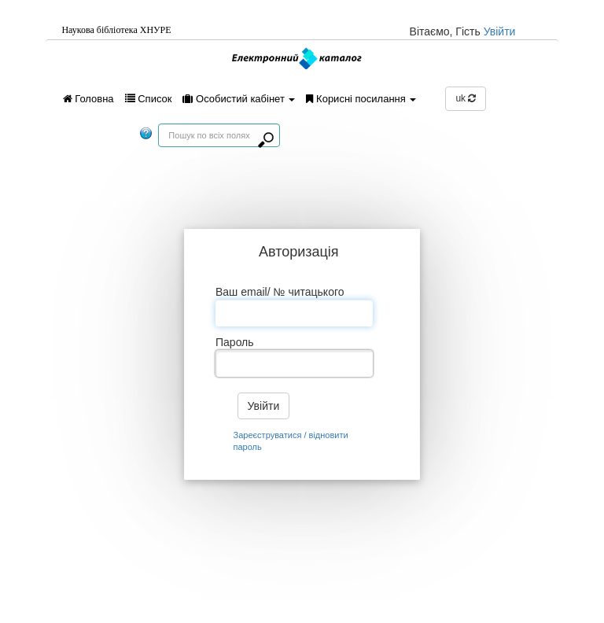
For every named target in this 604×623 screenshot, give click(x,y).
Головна (88, 99)
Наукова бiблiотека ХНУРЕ (116, 29)
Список (148, 99)
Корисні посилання (361, 99)
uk (465, 98)
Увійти (500, 31)
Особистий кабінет (238, 99)
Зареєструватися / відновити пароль (291, 441)
